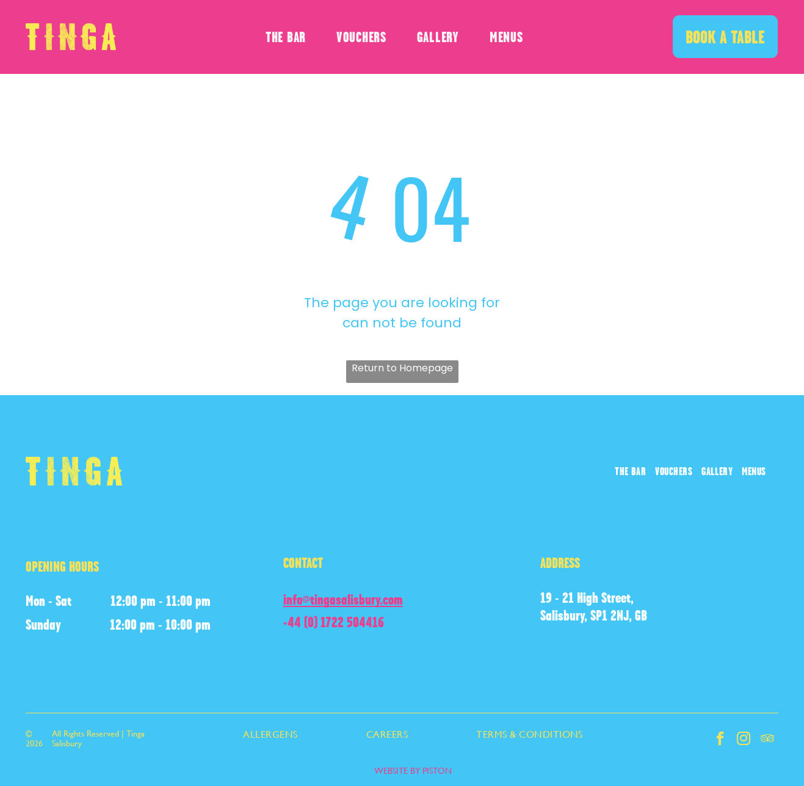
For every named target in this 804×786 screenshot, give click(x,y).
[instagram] (742, 741)
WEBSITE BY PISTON (413, 771)
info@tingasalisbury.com (343, 599)
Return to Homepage (402, 368)
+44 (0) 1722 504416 (333, 622)
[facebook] (718, 741)
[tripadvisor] (767, 741)
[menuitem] (285, 37)
